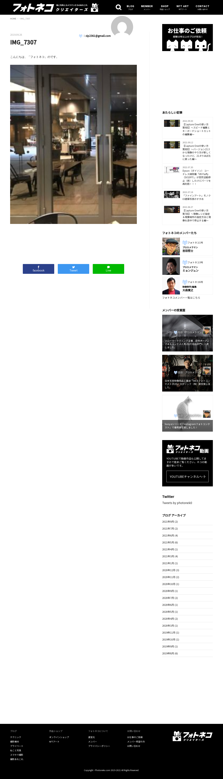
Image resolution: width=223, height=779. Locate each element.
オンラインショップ (59, 737)
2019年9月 (168, 646)
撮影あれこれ (16, 759)
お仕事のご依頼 (135, 737)
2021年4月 (168, 549)
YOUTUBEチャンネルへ (186, 476)
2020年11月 (168, 577)
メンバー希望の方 (136, 741)
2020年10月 (168, 584)
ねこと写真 (15, 750)
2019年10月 (168, 639)
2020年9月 (168, 591)
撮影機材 (14, 741)
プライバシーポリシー (99, 746)
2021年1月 (168, 563)
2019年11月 (168, 632)
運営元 (91, 737)
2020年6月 (168, 604)
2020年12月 (168, 570)
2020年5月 (168, 611)
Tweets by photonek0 (177, 503)
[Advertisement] (73, 242)
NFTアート (54, 741)
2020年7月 (168, 598)
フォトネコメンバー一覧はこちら (181, 297)
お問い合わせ (133, 746)
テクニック (15, 737)
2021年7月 (168, 528)
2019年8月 (168, 653)
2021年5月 (168, 542)
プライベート (16, 746)
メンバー (92, 741)
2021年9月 (168, 521)
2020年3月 (168, 625)
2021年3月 (168, 556)
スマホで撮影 (16, 754)
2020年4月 (168, 618)
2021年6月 (168, 535)
